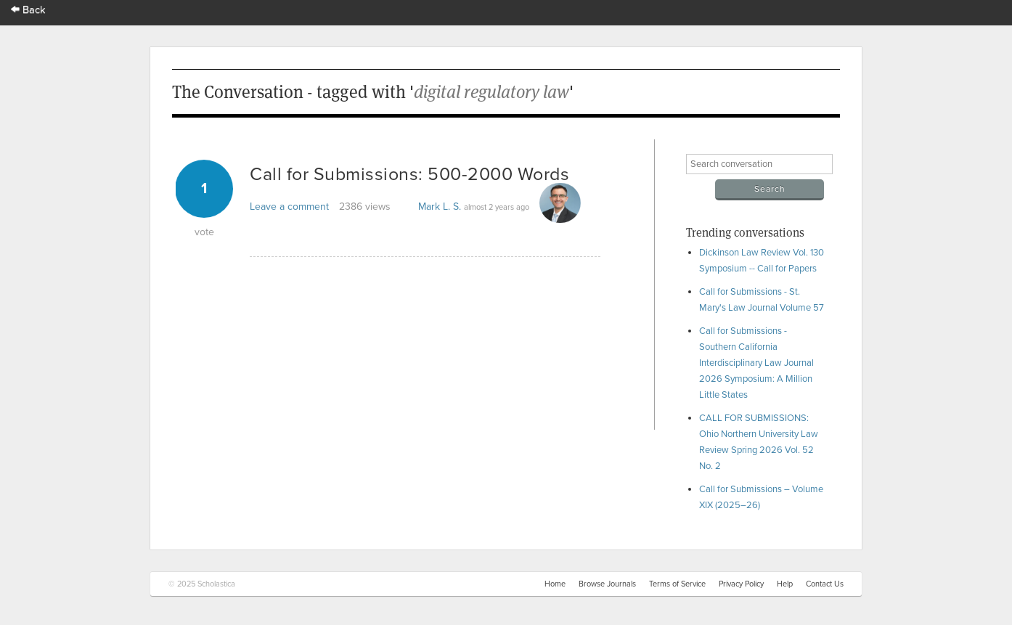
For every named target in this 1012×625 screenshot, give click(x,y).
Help (785, 584)
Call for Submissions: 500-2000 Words (409, 174)
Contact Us (825, 584)
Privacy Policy (741, 584)
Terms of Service (677, 584)
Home (555, 584)
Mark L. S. (439, 206)
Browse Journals (607, 584)
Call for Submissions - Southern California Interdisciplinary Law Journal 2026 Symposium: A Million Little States (756, 363)
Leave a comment (289, 206)
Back (28, 10)
